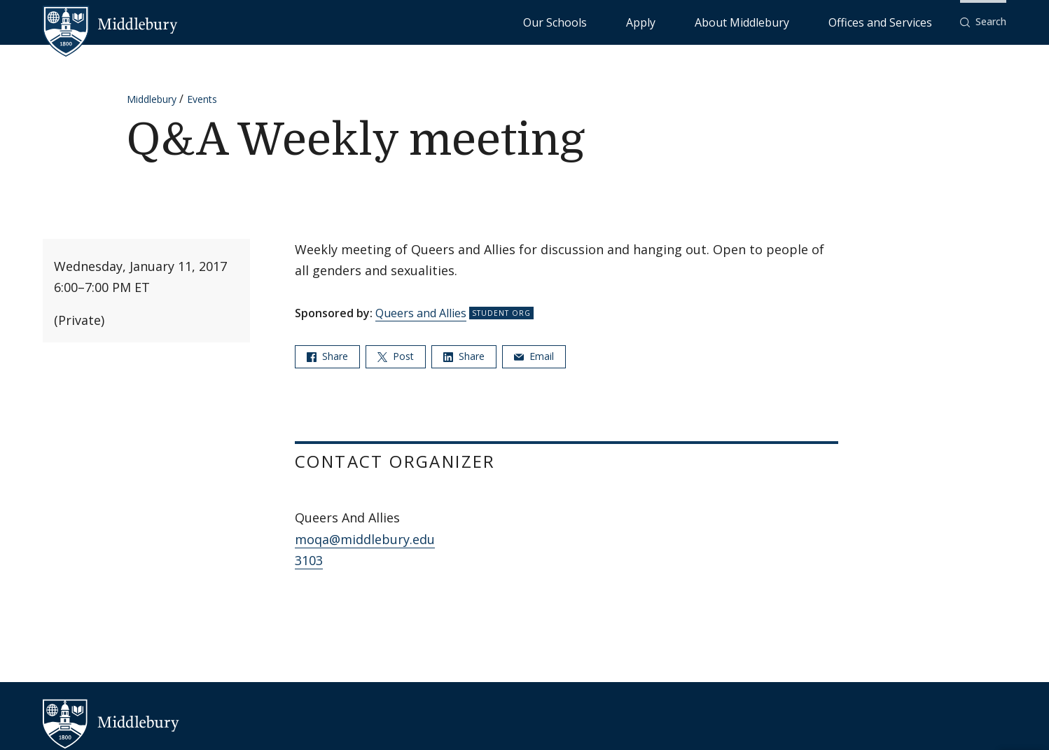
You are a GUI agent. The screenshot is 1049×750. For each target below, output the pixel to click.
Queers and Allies (420, 313)
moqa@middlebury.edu (365, 539)
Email (534, 356)
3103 (309, 560)
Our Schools (668, 21)
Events (202, 99)
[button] (983, 22)
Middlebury (151, 99)
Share (327, 356)
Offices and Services (897, 21)
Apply (725, 21)
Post (395, 356)
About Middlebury (794, 21)
